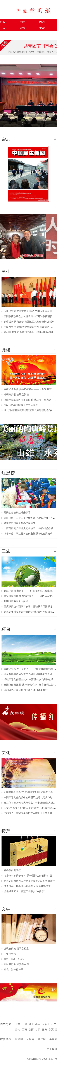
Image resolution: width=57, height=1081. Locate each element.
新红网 (19, 1039)
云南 (17, 1029)
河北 (31, 1024)
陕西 (31, 1029)
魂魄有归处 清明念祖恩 (16, 948)
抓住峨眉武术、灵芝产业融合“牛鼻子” (24, 891)
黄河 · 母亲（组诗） (14, 959)
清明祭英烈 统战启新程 (16, 394)
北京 (17, 1024)
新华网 (42, 1039)
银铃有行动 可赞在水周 (16, 964)
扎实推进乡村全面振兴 (16, 601)
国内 (42, 21)
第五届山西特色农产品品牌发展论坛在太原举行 (29, 881)
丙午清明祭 (10, 953)
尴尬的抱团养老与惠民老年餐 (19, 523)
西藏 (24, 1029)
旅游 (22, 27)
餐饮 (42, 27)
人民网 (30, 1039)
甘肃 (37, 1029)
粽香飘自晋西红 (12, 870)
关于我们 (52, 1049)
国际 (22, 21)
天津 (24, 1024)
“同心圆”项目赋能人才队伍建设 (21, 405)
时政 (2, 21)
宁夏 (51, 1029)
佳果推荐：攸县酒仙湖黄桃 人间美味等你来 (27, 886)
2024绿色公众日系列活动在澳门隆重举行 (26, 690)
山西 (37, 1024)
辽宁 (53, 1024)
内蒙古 (46, 1024)
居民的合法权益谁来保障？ (18, 512)
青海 (44, 1029)
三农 (2, 27)
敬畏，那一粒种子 (13, 969)
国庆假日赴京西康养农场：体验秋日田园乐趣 (28, 606)
